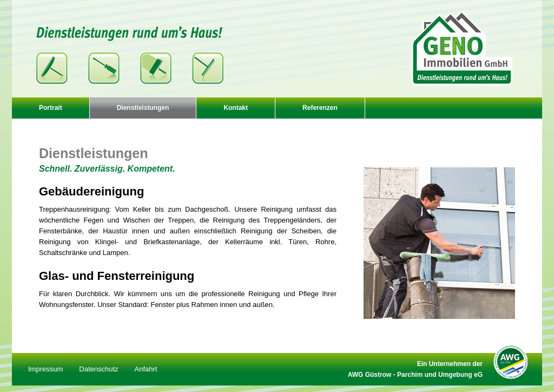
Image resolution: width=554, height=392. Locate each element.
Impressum (45, 369)
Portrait (50, 108)
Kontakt (235, 108)
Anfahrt (146, 369)
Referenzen (320, 108)
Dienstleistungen (143, 108)
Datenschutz (98, 369)
